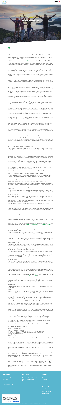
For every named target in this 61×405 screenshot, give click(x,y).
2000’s (9, 48)
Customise (5, 401)
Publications (48, 3)
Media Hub (54, 3)
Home (30, 3)
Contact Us (58, 3)
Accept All (16, 401)
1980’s (9, 50)
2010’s (9, 47)
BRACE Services (34, 3)
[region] (11, 398)
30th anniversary (30, 60)
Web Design (29, 400)
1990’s (9, 49)
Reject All (11, 401)
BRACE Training (41, 3)
